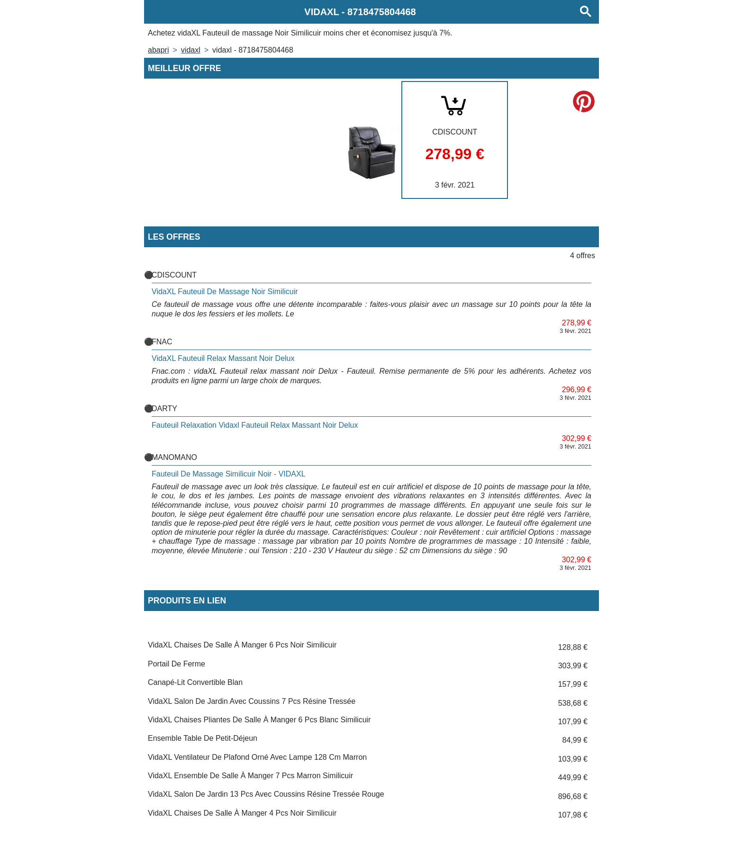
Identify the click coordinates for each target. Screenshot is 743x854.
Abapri (158, 50)
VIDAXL (190, 50)
